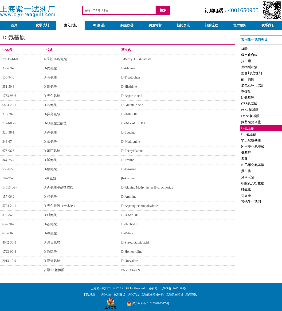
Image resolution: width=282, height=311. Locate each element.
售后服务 (239, 25)
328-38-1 (8, 132)
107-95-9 (8, 178)
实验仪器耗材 (174, 294)
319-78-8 (8, 114)
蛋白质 (246, 171)
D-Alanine (128, 68)
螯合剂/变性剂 (251, 73)
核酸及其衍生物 (252, 183)
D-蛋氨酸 (50, 141)
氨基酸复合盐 (251, 122)
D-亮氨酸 (50, 132)
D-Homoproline (131, 251)
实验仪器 (126, 25)
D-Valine (127, 233)
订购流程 (211, 25)
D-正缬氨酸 (51, 261)
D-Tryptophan (130, 77)
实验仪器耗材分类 (152, 294)
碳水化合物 (249, 55)
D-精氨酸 (50, 196)
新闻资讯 (183, 25)
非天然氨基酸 (251, 140)
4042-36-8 (9, 242)
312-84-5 (8, 215)
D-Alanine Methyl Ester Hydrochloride (147, 187)
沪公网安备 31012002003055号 (148, 303)
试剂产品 (133, 294)
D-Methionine (130, 141)
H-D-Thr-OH (130, 224)
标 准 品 (99, 25)
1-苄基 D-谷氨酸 (55, 59)
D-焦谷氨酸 (51, 242)
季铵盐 (246, 91)
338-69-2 (8, 68)
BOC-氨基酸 (250, 110)
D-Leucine (128, 132)
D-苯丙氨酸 (51, 151)
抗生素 (246, 61)
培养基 (246, 195)
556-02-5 (8, 169)
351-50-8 (8, 86)
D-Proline (127, 160)
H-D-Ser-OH (129, 215)
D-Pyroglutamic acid (135, 242)
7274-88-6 (9, 123)
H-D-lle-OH (129, 114)
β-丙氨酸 (49, 178)
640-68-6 (8, 233)
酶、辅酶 (247, 79)
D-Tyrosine (128, 169)
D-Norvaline (129, 261)
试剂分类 (119, 294)
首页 (14, 25)
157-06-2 (8, 196)
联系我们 (267, 25)
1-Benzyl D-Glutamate (136, 59)
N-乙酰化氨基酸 (252, 165)
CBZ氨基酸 (249, 104)
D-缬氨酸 (50, 233)
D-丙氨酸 (50, 68)
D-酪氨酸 (50, 169)
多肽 (244, 159)
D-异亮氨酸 (51, 114)
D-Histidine (129, 86)
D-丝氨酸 (50, 215)
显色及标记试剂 (252, 85)
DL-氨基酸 (248, 134)
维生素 (246, 189)
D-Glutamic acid (132, 105)
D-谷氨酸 (50, 105)
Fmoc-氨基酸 (250, 116)
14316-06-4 (10, 187)
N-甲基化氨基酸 (252, 146)
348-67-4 (8, 141)
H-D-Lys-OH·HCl (133, 123)
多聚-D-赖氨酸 (53, 270)
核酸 (244, 49)
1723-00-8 (9, 251)
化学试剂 (42, 25)
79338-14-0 (10, 59)
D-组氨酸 (50, 86)
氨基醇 (246, 152)
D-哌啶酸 (50, 251)
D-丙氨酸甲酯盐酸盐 (58, 187)
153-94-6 (8, 77)
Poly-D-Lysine (131, 270)
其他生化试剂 (251, 201)
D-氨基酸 (248, 128)
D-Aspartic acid (131, 96)
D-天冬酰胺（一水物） (60, 206)
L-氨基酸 (247, 97)
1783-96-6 (9, 96)
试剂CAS (106, 294)
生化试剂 (70, 25)
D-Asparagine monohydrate (139, 206)
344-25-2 (8, 160)
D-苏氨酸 (50, 224)
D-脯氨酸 (50, 160)
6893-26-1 (9, 105)
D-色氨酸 (50, 77)
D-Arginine (128, 196)
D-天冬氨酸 (51, 96)
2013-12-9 (9, 261)
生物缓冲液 (249, 67)
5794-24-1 (9, 206)
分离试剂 (247, 177)
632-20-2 (8, 224)
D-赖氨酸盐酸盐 (55, 123)
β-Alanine (127, 178)
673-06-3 (8, 151)
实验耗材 (155, 25)
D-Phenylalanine (132, 151)
